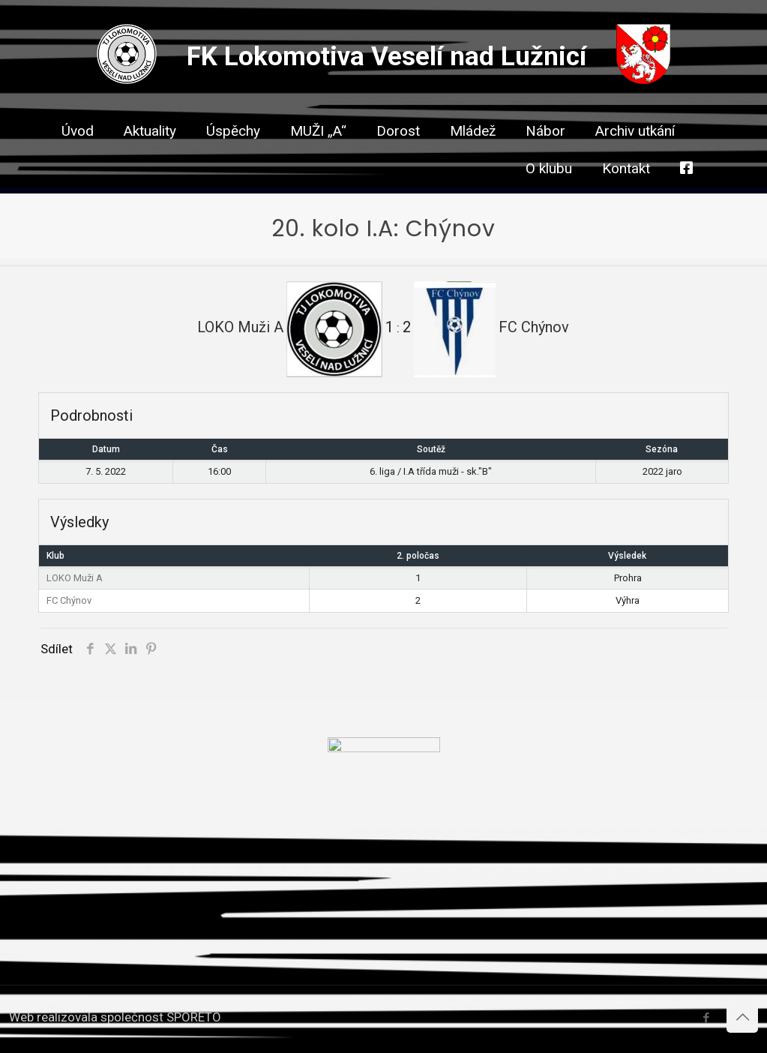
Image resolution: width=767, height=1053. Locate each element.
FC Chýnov (68, 600)
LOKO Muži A (74, 578)
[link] (398, 157)
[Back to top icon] (742, 1017)
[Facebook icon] (706, 1017)
